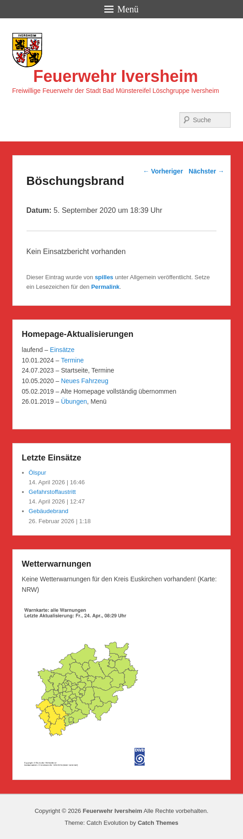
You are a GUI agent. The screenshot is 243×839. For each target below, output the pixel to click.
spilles (104, 277)
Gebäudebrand (49, 511)
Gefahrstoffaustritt (52, 491)
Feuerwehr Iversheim (115, 76)
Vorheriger (163, 171)
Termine (72, 360)
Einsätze (62, 349)
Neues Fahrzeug (84, 380)
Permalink (105, 286)
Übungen (74, 401)
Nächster (206, 171)
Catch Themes (158, 822)
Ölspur (37, 472)
